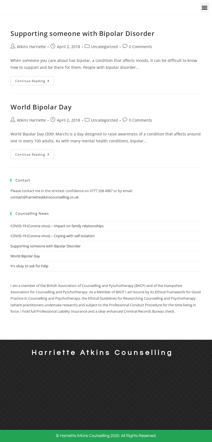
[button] (204, 7)
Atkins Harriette (31, 46)
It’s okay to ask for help (29, 265)
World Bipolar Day (40, 106)
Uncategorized (104, 46)
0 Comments (140, 46)
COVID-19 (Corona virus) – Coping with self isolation (52, 235)
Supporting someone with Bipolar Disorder (82, 33)
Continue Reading (34, 79)
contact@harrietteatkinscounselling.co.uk (44, 197)
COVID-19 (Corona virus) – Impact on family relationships (57, 225)
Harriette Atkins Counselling (102, 352)
